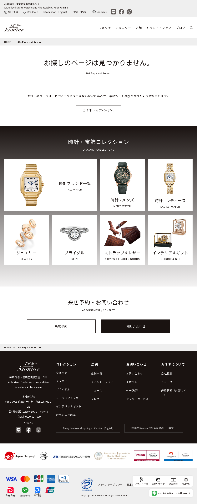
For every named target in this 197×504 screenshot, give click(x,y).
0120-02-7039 (33, 416)
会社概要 (166, 373)
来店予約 (61, 326)
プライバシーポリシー (110, 484)
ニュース (96, 390)
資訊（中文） (80, 11)
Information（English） (55, 11)
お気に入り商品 (66, 415)
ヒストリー (168, 382)
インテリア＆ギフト (68, 406)
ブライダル (63, 389)
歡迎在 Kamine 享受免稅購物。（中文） (153, 428)
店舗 (138, 28)
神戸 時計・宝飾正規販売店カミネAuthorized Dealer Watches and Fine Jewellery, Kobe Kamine (36, 6)
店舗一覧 (96, 373)
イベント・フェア (159, 28)
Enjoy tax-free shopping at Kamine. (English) (88, 428)
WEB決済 (11, 11)
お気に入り (30, 11)
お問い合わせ (136, 326)
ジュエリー (123, 28)
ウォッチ (104, 28)
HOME (7, 41)
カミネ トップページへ (98, 110)
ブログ (180, 28)
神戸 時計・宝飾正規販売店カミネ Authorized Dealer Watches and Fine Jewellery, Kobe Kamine (28, 382)
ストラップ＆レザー (68, 398)
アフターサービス (137, 399)
